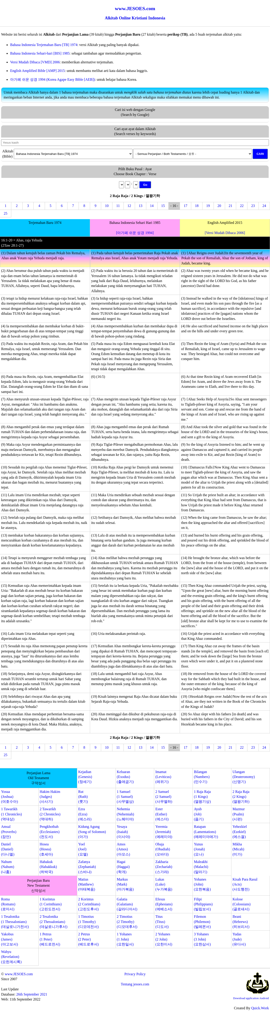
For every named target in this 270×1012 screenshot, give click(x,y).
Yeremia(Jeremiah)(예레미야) (163, 832)
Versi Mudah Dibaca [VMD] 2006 (35, 62)
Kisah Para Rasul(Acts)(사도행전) (245, 884)
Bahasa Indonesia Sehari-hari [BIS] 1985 (40, 53)
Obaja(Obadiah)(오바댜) (162, 849)
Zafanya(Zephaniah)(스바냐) (87, 867)
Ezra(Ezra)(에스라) (85, 814)
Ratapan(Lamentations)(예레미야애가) (206, 832)
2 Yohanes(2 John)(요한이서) (163, 939)
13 (140, 206)
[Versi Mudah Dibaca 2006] (225, 233)
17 (185, 206)
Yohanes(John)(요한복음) (202, 884)
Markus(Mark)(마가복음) (125, 884)
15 (163, 206)
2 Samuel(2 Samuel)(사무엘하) (163, 797)
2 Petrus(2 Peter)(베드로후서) (88, 939)
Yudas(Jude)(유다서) (239, 939)
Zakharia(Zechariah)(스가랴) (163, 867)
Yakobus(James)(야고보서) (9, 939)
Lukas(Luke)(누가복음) (163, 884)
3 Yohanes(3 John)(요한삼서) (202, 939)
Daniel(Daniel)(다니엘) (7, 849)
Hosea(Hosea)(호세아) (46, 849)
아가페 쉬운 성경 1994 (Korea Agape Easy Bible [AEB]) (52, 79)
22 (242, 206)
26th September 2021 (31, 994)
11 (118, 206)
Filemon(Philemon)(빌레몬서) (202, 922)
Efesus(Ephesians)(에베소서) (163, 904)
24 (264, 206)
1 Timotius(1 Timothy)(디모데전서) (88, 922)
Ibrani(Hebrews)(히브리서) (241, 922)
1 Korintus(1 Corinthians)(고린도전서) (51, 904)
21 (230, 206)
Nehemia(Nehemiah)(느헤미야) (125, 814)
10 (107, 206)
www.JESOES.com (19, 974)
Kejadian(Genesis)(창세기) (85, 777)
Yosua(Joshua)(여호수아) (9, 797)
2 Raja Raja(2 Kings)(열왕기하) (241, 797)
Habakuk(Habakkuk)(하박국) (48, 867)
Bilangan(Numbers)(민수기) (201, 777)
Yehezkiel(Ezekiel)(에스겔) (240, 832)
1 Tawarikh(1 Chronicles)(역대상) (11, 814)
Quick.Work (260, 1008)
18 (197, 206)
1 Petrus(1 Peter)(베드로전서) (50, 939)
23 (253, 206)
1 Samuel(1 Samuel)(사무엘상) (125, 797)
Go (145, 184)
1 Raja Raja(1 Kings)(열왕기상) (202, 797)
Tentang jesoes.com (135, 984)
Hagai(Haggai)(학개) (123, 867)
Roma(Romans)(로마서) (8, 904)
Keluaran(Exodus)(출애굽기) (125, 777)
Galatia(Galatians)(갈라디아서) (127, 904)
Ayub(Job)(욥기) (199, 814)
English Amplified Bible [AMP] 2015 (37, 71)
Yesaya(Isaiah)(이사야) (123, 832)
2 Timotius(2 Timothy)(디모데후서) (127, 922)
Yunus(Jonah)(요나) (199, 849)
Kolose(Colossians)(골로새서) (242, 904)
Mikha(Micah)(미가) (238, 849)
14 (152, 206)
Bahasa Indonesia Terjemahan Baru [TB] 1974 (43, 45)
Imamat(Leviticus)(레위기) (163, 777)
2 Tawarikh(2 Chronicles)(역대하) (50, 814)
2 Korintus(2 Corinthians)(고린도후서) (89, 904)
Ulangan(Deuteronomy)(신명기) (244, 777)
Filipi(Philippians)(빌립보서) (203, 904)
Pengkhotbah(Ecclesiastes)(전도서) (50, 832)
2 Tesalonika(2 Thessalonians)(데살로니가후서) (54, 922)
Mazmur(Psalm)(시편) (239, 814)
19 (208, 206)
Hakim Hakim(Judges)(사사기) (50, 797)
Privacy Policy (135, 974)
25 (5, 213)
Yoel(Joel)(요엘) (83, 849)
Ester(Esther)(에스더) (162, 814)
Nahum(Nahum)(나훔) (7, 867)
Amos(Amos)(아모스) (123, 849)
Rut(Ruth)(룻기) (83, 797)
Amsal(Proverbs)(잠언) (8, 832)
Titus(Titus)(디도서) (162, 922)
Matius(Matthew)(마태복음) (86, 884)
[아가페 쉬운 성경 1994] (135, 233)
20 (219, 206)
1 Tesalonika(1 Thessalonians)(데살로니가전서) (15, 922)
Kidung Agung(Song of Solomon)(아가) (92, 832)
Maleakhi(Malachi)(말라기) (201, 867)
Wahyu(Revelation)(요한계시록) (11, 957)
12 (129, 206)
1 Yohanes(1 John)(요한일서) (125, 939)
